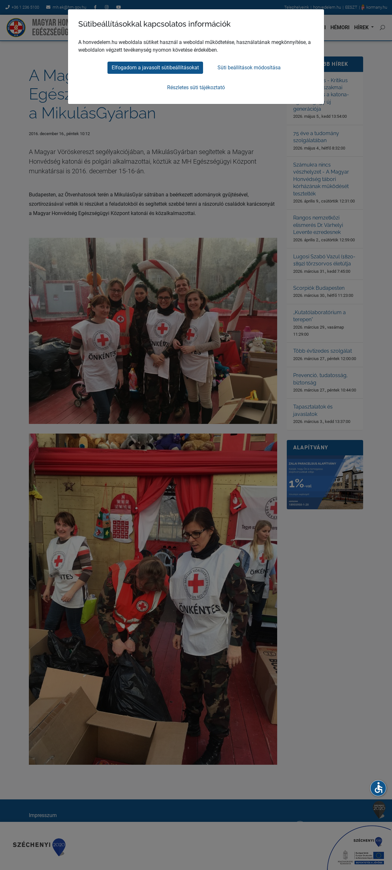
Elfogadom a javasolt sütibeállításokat (155, 68)
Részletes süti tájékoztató (196, 87)
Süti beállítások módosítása (249, 68)
